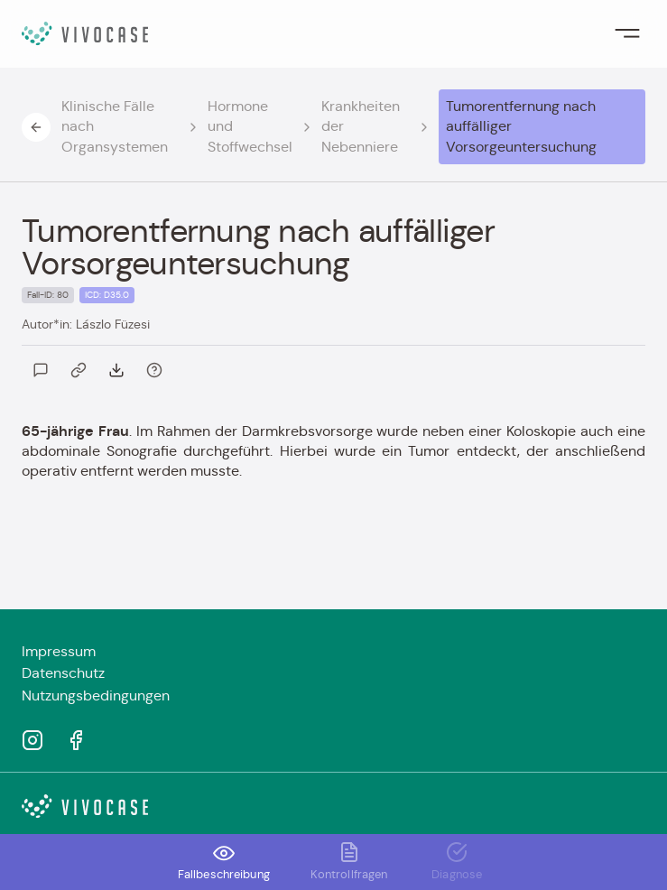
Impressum (59, 651)
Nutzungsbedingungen (96, 695)
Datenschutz (63, 672)
